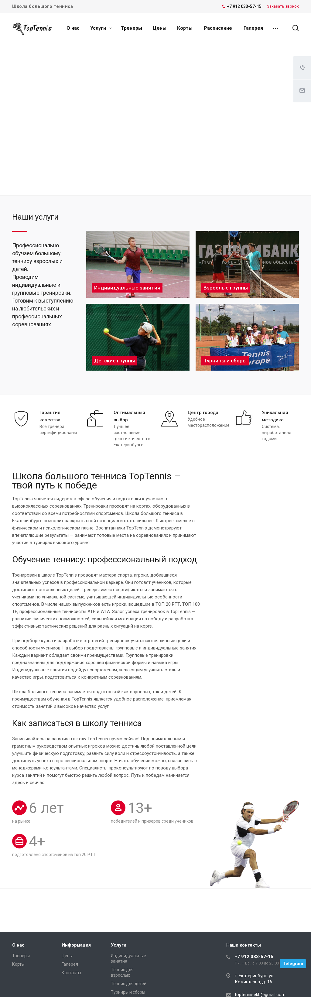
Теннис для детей (128, 983)
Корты (185, 28)
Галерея (253, 28)
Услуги (101, 28)
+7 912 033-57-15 (254, 956)
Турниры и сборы (128, 992)
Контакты (71, 972)
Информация (76, 945)
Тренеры (131, 28)
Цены (159, 28)
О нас (73, 28)
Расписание (218, 28)
